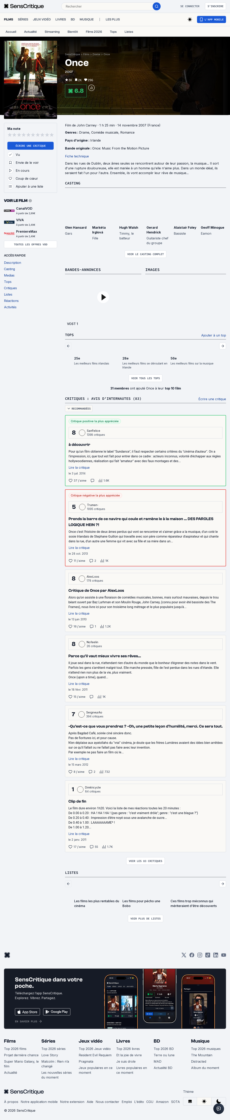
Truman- (92, 504)
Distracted (198, 1061)
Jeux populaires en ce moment (96, 1069)
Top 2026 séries (53, 1048)
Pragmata (86, 1061)
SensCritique (72, 54)
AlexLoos (93, 576)
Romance (127, 132)
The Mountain (201, 1054)
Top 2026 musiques (206, 1048)
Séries (48, 1040)
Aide (90, 1101)
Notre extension (72, 1101)
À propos (11, 1101)
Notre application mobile (39, 1101)
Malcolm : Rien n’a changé (55, 1063)
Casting (73, 182)
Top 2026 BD (164, 1048)
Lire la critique (79, 467)
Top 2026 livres (128, 1048)
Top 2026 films (15, 1048)
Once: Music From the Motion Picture (120, 148)
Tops (70, 334)
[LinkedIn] (215, 955)
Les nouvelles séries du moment (56, 1074)
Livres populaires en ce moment (131, 1069)
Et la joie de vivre (129, 1054)
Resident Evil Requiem (95, 1054)
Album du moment (205, 1067)
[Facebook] (191, 955)
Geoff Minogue (212, 227)
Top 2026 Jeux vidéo (95, 1048)
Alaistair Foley (185, 227)
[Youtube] (223, 955)
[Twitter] (183, 955)
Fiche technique (77, 156)
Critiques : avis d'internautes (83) (106, 397)
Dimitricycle (93, 786)
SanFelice (93, 430)
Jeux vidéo (91, 1040)
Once (107, 54)
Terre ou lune (164, 1054)
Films (86, 54)
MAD (157, 1061)
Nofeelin (92, 641)
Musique (200, 1040)
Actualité (10, 1072)
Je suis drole (126, 1061)
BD (157, 1040)
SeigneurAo (94, 711)
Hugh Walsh (128, 227)
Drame (96, 54)
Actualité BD (163, 1067)
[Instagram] (199, 955)
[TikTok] (207, 955)
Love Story (49, 1054)
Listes (72, 871)
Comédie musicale (104, 132)
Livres (123, 1040)
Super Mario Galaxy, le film (21, 1063)
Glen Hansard (75, 227)
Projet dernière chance (21, 1054)
